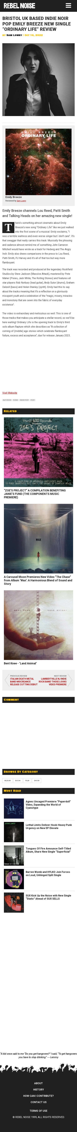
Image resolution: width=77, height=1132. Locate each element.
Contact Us (39, 1102)
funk (15, 400)
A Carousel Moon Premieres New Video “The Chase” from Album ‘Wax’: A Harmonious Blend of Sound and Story (38, 580)
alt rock (7, 400)
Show (36, 780)
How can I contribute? (38, 1095)
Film (27, 780)
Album (7, 780)
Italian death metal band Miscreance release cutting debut (24, 682)
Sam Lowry (14, 35)
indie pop (24, 400)
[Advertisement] (38, 743)
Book (17, 780)
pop (33, 400)
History (38, 1089)
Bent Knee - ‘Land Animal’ (20, 663)
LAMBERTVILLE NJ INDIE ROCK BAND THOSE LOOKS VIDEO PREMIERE (53, 682)
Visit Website (9, 392)
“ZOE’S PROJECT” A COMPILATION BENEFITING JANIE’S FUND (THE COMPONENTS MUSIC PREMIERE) (35, 494)
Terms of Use (38, 1110)
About (38, 1083)
